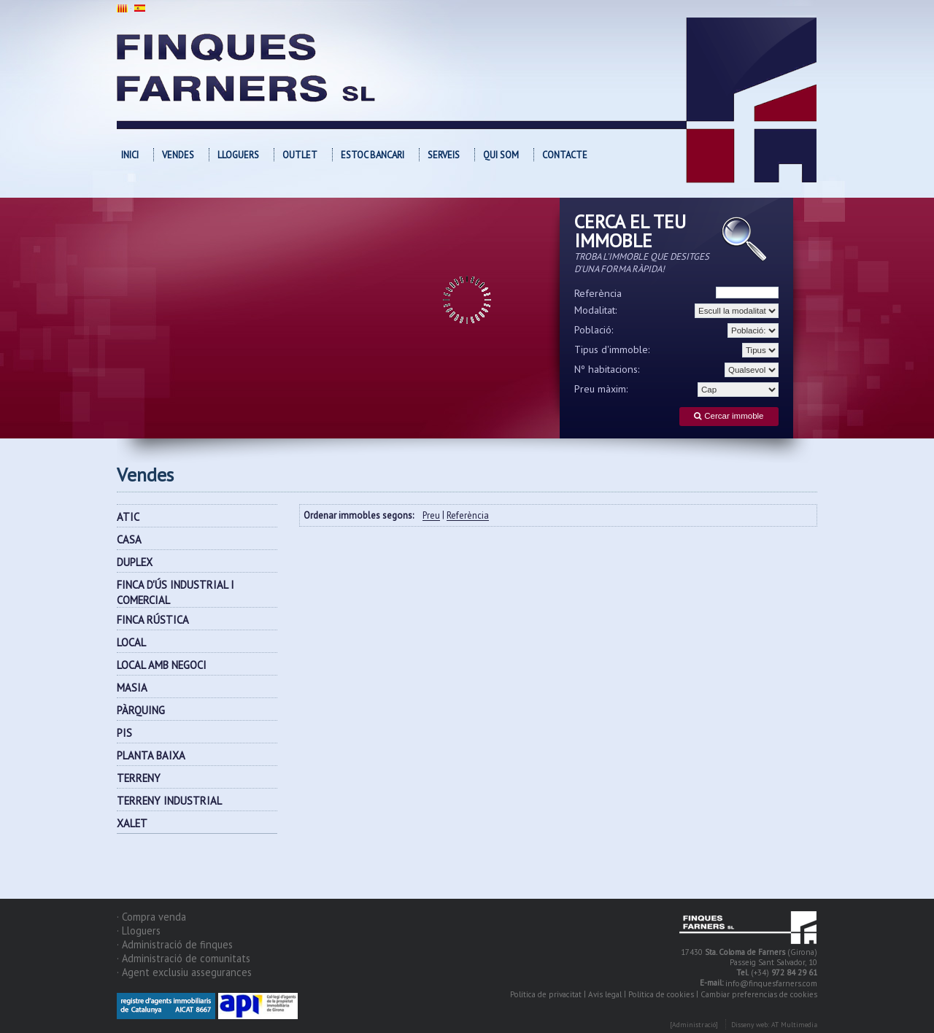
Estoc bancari (372, 155)
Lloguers (238, 155)
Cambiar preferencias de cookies (758, 994)
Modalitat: (595, 310)
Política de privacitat (546, 994)
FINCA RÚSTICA (153, 620)
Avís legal (605, 994)
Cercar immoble (728, 416)
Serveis (444, 155)
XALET (132, 823)
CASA (129, 539)
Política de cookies (661, 994)
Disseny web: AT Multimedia (774, 1024)
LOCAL (131, 642)
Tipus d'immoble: (612, 349)
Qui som (501, 155)
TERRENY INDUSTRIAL (169, 801)
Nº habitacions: (607, 369)
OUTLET (299, 155)
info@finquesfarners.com (771, 983)
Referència (598, 293)
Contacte (564, 155)
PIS (124, 733)
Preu (431, 516)
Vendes (178, 155)
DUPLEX (135, 562)
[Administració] (694, 1024)
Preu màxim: (601, 388)
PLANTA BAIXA (151, 755)
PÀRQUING (141, 710)
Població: (594, 329)
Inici (130, 155)
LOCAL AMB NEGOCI (162, 665)
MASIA (132, 688)
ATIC (128, 517)
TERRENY (139, 778)
